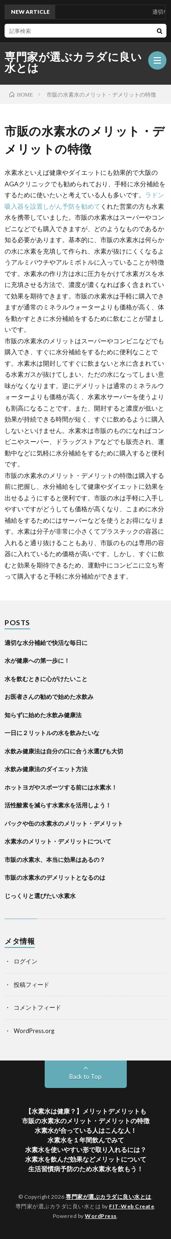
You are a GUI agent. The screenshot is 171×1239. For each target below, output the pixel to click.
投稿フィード (31, 984)
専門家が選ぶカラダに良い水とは (73, 62)
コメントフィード (37, 1007)
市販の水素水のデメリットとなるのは (55, 877)
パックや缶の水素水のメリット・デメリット (64, 823)
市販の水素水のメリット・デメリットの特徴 (86, 1121)
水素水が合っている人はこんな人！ (86, 1130)
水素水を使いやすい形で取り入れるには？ (85, 1149)
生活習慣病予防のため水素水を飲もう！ (85, 1169)
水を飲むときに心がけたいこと (46, 678)
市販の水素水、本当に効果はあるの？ (55, 859)
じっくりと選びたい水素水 (40, 895)
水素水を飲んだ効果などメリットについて (85, 1159)
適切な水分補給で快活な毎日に (46, 642)
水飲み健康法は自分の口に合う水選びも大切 (64, 751)
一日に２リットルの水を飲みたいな (52, 732)
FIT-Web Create (131, 1206)
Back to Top (85, 1076)
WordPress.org (34, 1030)
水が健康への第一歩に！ (37, 660)
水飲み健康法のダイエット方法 (46, 769)
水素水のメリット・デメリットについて (58, 841)
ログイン (25, 961)
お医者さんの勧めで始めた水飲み (49, 696)
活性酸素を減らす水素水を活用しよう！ (58, 805)
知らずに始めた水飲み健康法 (43, 715)
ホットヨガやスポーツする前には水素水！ (61, 787)
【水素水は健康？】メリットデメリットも (85, 1111)
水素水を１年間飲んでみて (85, 1140)
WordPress (101, 1215)
